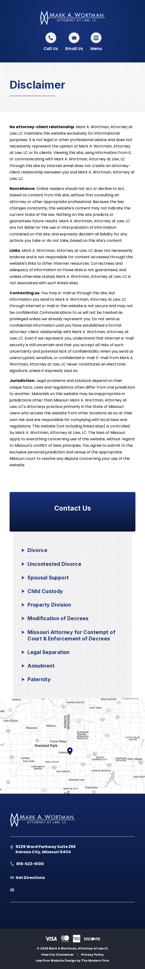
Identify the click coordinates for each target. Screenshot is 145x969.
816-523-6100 (30, 864)
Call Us (51, 48)
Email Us (74, 48)
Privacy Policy (92, 955)
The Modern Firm (95, 961)
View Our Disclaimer (57, 955)
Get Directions (30, 877)
